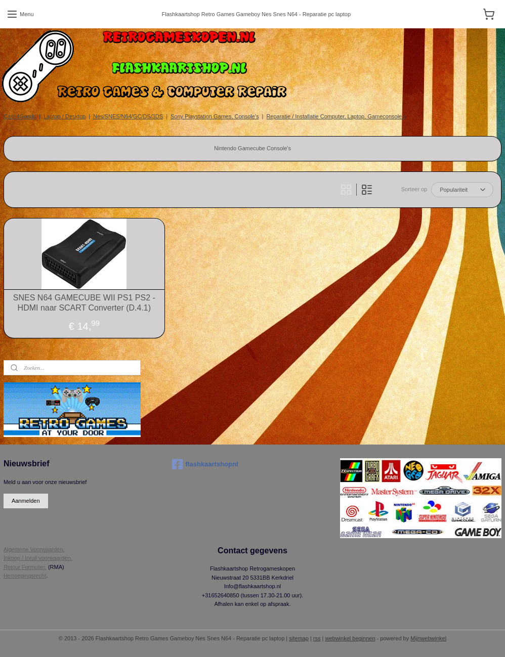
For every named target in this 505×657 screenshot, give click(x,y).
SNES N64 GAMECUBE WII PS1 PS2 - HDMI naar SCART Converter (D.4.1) (84, 302)
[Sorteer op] (462, 190)
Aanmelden (26, 501)
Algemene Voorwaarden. (34, 549)
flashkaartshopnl (205, 464)
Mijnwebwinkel (428, 638)
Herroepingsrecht (25, 576)
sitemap (299, 638)
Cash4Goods (20, 116)
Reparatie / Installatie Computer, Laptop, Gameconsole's (335, 116)
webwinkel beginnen (350, 638)
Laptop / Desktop (65, 116)
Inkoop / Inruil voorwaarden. (38, 558)
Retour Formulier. (25, 567)
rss (317, 638)
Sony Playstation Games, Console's (215, 116)
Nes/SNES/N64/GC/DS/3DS (128, 116)
